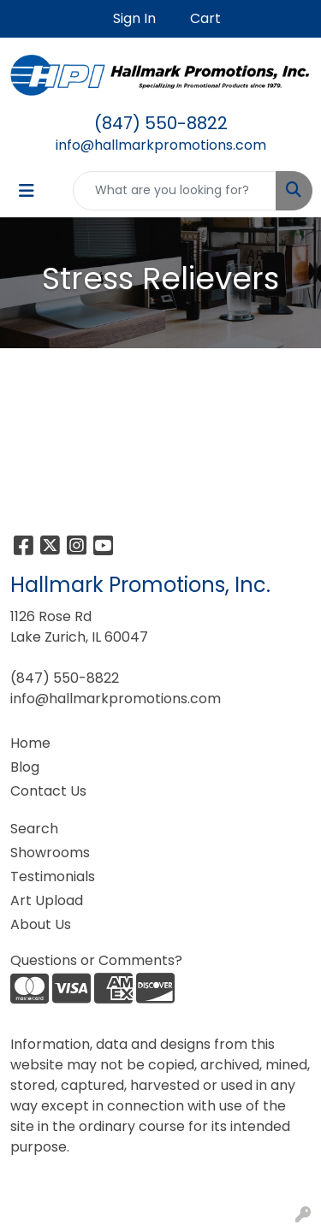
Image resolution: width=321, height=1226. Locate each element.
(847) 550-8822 (161, 123)
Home (30, 743)
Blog (24, 767)
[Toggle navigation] (27, 191)
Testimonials (52, 876)
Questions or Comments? (96, 960)
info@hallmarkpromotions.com (161, 145)
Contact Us (48, 791)
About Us (40, 924)
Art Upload (46, 900)
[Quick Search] (174, 190)
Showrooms (50, 852)
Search (34, 828)
